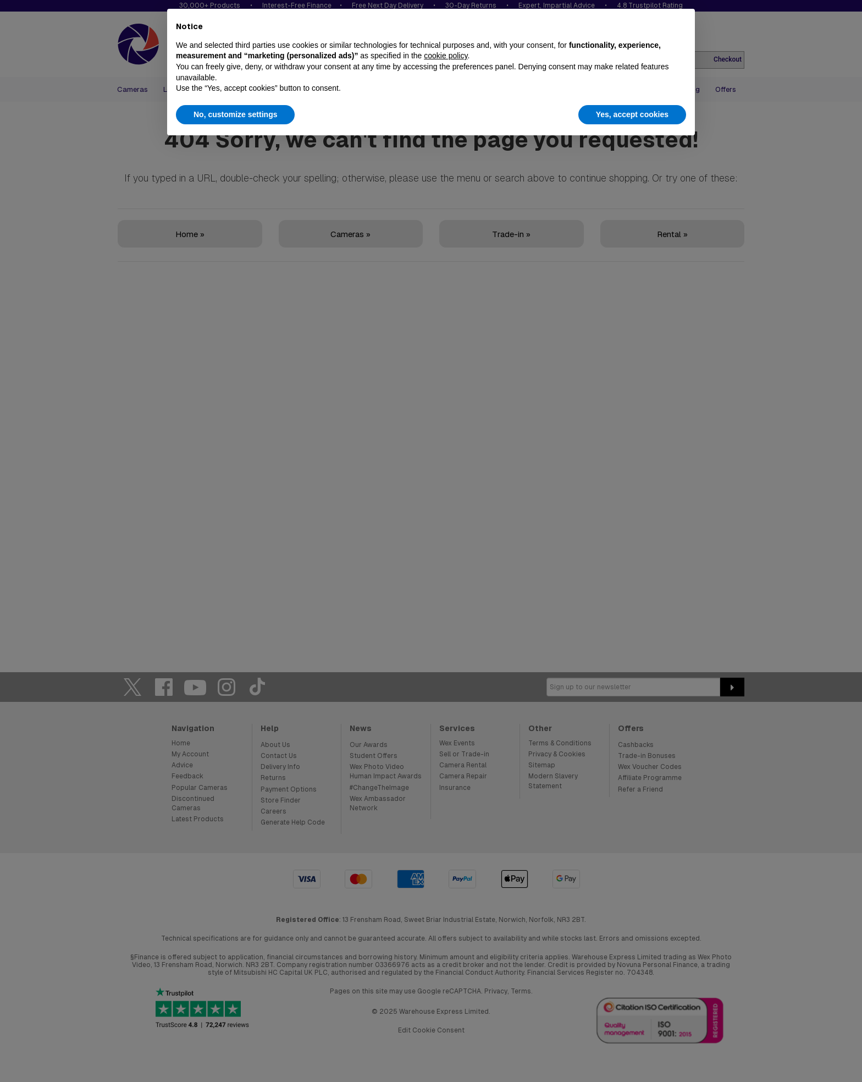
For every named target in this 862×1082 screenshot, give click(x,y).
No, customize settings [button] (235, 114)
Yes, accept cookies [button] (632, 114)
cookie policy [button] (445, 55)
